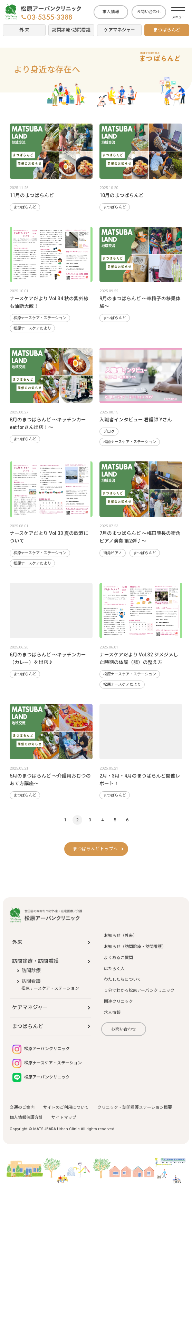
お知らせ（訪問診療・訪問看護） (135, 946)
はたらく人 (114, 968)
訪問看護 (50, 984)
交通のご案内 (22, 1107)
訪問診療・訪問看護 (35, 961)
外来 (17, 942)
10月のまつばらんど (121, 195)
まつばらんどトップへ (95, 848)
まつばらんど (24, 207)
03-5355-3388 (46, 17)
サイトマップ (63, 1117)
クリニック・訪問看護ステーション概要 (134, 1107)
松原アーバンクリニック (41, 1049)
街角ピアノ (112, 553)
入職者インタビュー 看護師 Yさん (135, 419)
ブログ (109, 431)
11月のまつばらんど (32, 195)
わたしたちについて (122, 979)
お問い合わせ (148, 11)
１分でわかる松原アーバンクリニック (139, 990)
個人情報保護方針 (26, 1117)
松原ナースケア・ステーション (39, 318)
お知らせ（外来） (120, 935)
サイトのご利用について (66, 1107)
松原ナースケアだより (32, 328)
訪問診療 (31, 970)
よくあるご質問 (118, 957)
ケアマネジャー (30, 1007)
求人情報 (111, 11)
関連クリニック (118, 1001)
